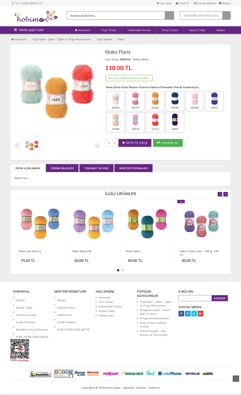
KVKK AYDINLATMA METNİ (32, 320)
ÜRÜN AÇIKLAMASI (27, 168)
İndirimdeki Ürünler (139, 30)
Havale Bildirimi (205, 3)
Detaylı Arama (66, 302)
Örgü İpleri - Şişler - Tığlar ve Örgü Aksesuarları (62, 39)
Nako (121, 39)
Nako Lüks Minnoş (30, 251)
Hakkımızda (64, 306)
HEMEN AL (168, 143)
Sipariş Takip (197, 30)
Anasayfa (82, 30)
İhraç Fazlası (170, 30)
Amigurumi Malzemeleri (154, 318)
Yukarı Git (236, 378)
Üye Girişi (164, 3)
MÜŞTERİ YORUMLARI (133, 168)
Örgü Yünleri (108, 30)
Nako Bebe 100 (81, 251)
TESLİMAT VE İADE (96, 168)
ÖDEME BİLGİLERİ (62, 168)
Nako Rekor (133, 251)
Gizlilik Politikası (25, 311)
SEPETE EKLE (135, 143)
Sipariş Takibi (24, 302)
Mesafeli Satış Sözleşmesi (32, 315)
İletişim (225, 3)
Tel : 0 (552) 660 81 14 (27, 3)
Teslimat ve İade (26, 306)
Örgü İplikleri (104, 39)
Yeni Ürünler (106, 302)
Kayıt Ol (182, 3)
